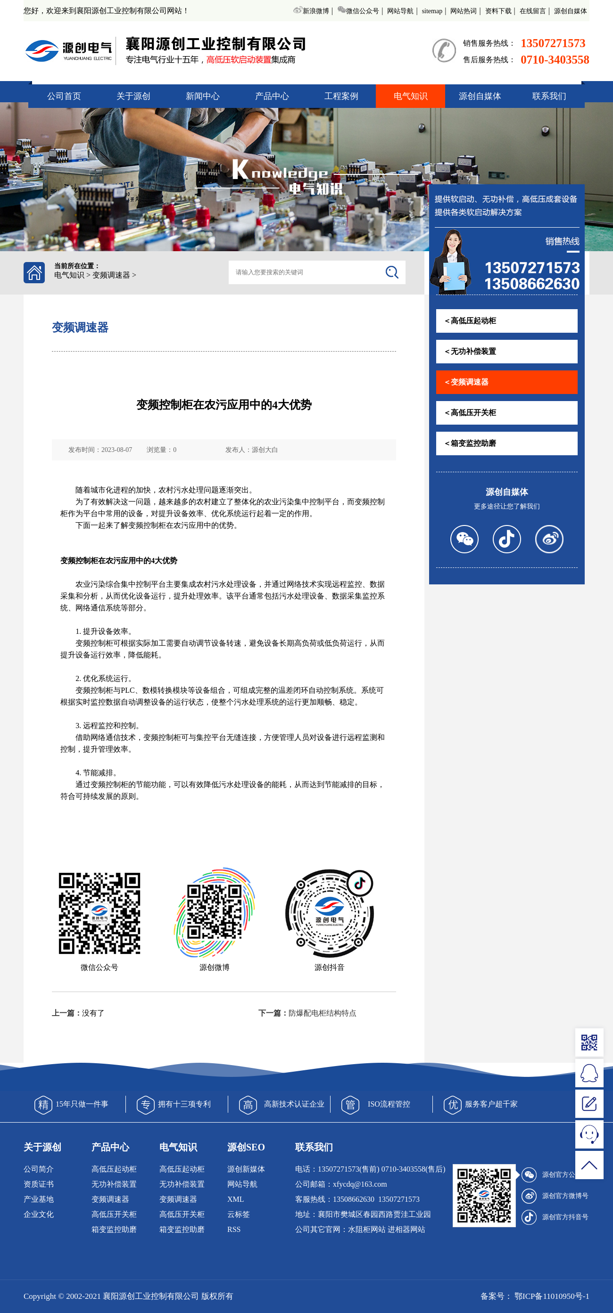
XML (235, 1199)
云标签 (238, 1214)
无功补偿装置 (114, 1184)
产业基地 (39, 1199)
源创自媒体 (570, 11)
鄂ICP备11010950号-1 (551, 1296)
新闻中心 (203, 96)
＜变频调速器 (466, 382)
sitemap (432, 11)
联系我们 (549, 96)
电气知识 (411, 96)
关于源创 (133, 96)
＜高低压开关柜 (469, 413)
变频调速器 (111, 275)
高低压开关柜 (114, 1214)
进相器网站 (406, 1229)
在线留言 (533, 11)
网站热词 (463, 11)
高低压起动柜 (114, 1169)
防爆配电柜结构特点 (322, 1013)
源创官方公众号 (555, 1174)
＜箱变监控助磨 (469, 443)
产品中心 (272, 96)
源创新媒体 (246, 1169)
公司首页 (64, 96)
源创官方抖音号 (555, 1217)
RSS (233, 1229)
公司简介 (39, 1169)
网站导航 (400, 11)
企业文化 (39, 1214)
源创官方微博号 (555, 1196)
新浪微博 (311, 11)
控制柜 (154, 525)
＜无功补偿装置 (469, 351)
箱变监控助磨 (114, 1229)
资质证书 (39, 1184)
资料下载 (498, 11)
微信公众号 (358, 11)
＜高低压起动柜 (469, 321)
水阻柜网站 (367, 1229)
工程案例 (341, 96)
